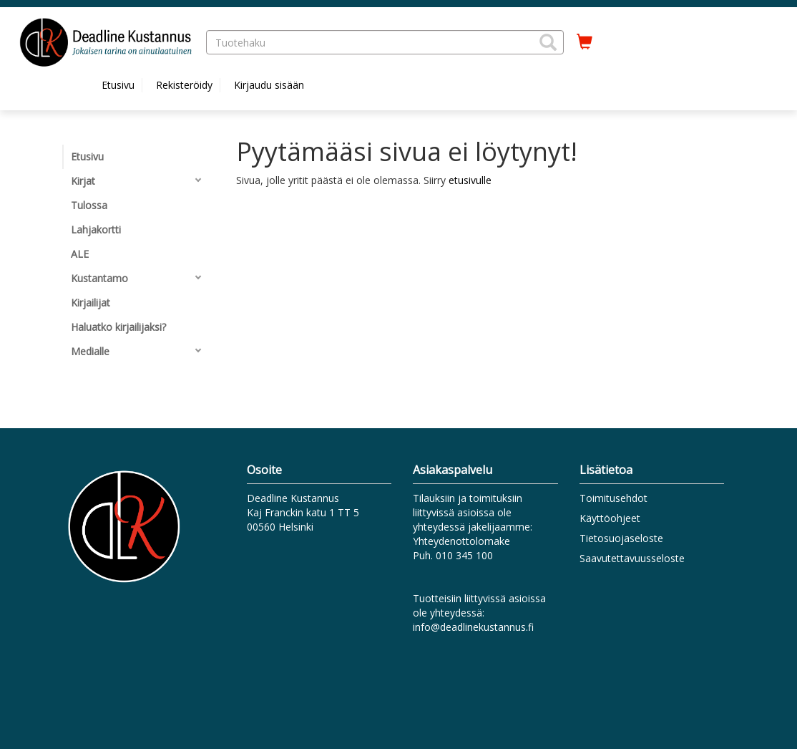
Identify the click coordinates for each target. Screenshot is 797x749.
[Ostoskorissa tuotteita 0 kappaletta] (584, 42)
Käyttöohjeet (610, 518)
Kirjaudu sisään (269, 85)
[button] (548, 42)
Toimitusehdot (613, 498)
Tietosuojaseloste (621, 538)
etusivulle (470, 180)
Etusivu (118, 85)
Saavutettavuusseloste (632, 558)
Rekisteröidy (184, 85)
